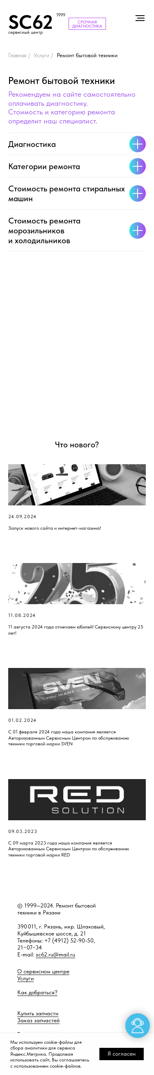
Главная (17, 55)
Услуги (41, 55)
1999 (60, 15)
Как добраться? (37, 992)
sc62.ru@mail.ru (55, 954)
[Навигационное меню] (140, 18)
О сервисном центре (43, 971)
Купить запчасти (37, 1013)
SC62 (30, 22)
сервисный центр (25, 32)
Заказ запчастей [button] (38, 1020)
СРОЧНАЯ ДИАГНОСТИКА (87, 23)
